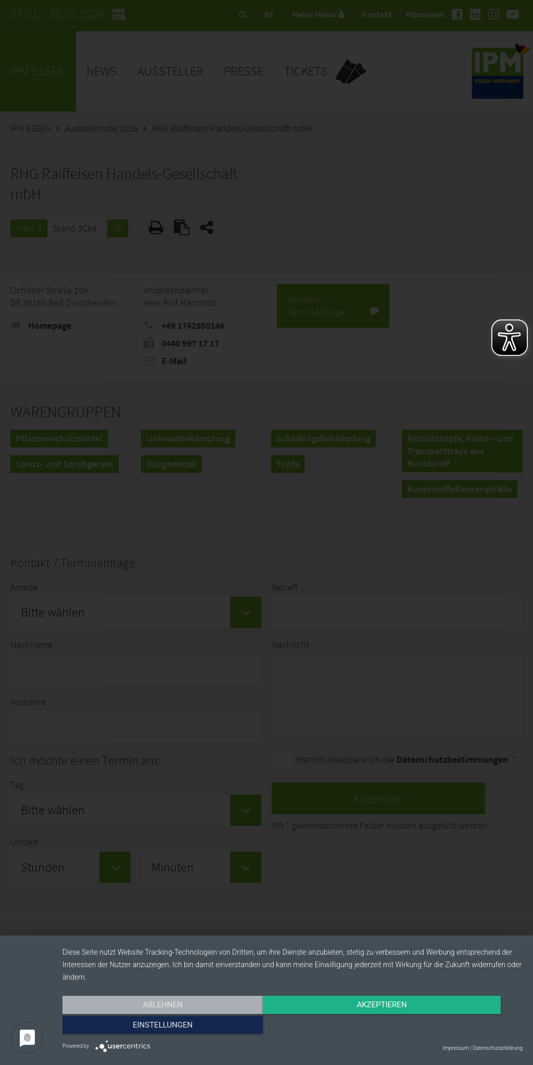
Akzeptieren (293, 1027)
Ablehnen (131, 1027)
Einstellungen (454, 1027)
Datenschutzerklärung (498, 1048)
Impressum (456, 1048)
